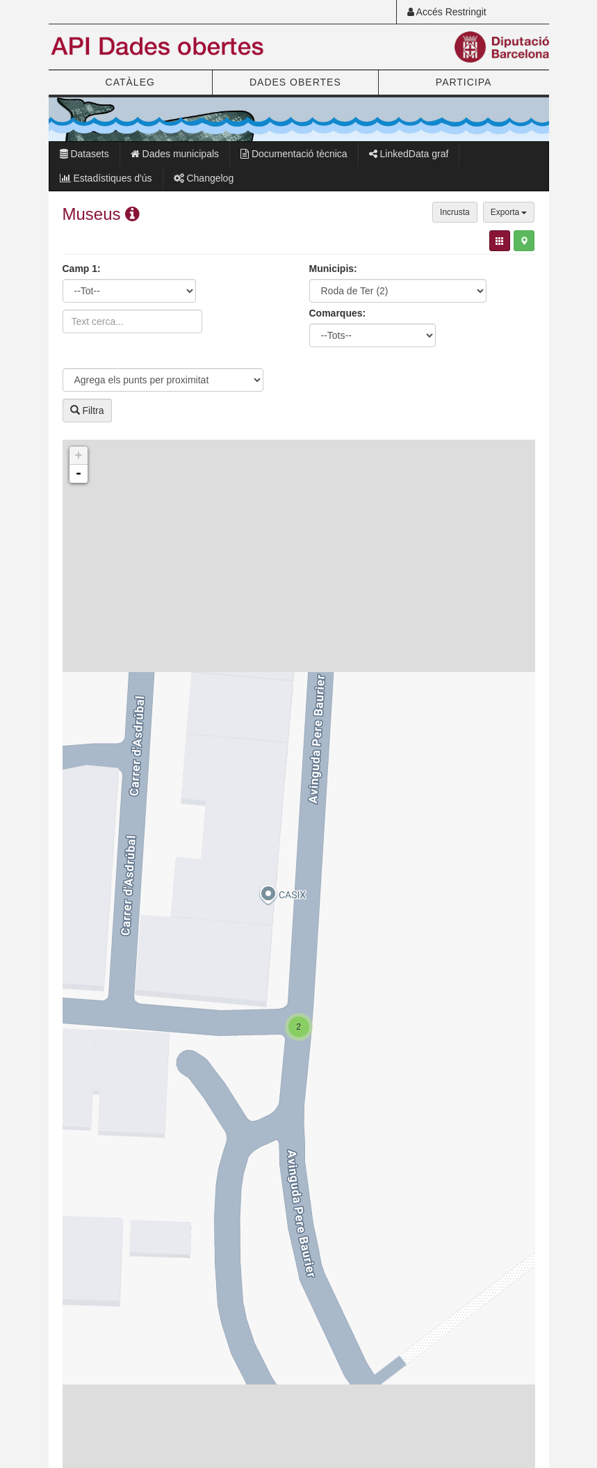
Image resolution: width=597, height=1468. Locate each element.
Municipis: (333, 268)
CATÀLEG (130, 82)
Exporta (509, 212)
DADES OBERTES (295, 82)
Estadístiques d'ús (106, 178)
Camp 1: (82, 268)
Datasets (84, 153)
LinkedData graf (409, 153)
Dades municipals (175, 153)
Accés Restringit (446, 11)
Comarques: (337, 313)
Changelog (204, 178)
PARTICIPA (464, 82)
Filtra (87, 410)
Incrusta (455, 212)
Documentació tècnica (293, 153)
